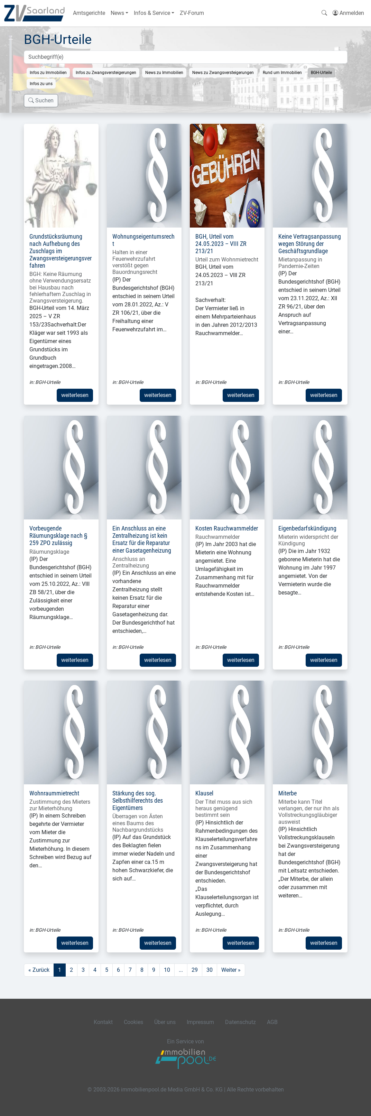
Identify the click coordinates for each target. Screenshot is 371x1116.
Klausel (204, 793)
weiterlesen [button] (75, 395)
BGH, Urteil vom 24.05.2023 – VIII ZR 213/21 (221, 244)
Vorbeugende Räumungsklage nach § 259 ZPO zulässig (58, 535)
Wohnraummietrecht (54, 793)
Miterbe (287, 793)
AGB (272, 1022)
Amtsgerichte (89, 13)
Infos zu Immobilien (48, 72)
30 (209, 970)
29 (195, 970)
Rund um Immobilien (282, 72)
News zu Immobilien (164, 72)
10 (167, 970)
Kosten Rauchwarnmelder (226, 528)
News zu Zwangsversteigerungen (223, 72)
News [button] (117, 13)
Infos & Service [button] (152, 13)
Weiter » (231, 970)
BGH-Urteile (321, 72)
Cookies (133, 1022)
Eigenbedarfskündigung (307, 528)
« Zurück (38, 970)
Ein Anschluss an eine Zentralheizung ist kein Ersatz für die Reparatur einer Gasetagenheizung (141, 539)
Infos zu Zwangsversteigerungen (106, 72)
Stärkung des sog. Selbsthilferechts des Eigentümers (137, 800)
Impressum (200, 1022)
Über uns (165, 1022)
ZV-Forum (192, 13)
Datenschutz (240, 1022)
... (181, 970)
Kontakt (103, 1022)
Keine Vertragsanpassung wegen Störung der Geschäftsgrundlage (309, 244)
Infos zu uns (41, 83)
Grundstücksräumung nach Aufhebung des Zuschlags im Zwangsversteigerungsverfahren (60, 251)
